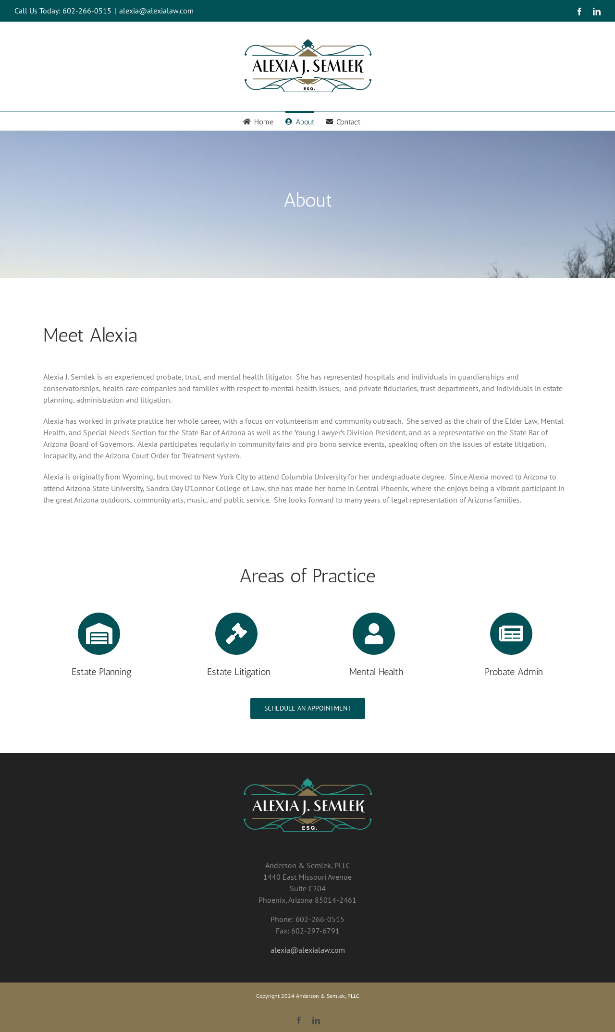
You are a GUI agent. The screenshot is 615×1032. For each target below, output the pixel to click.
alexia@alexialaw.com (156, 10)
